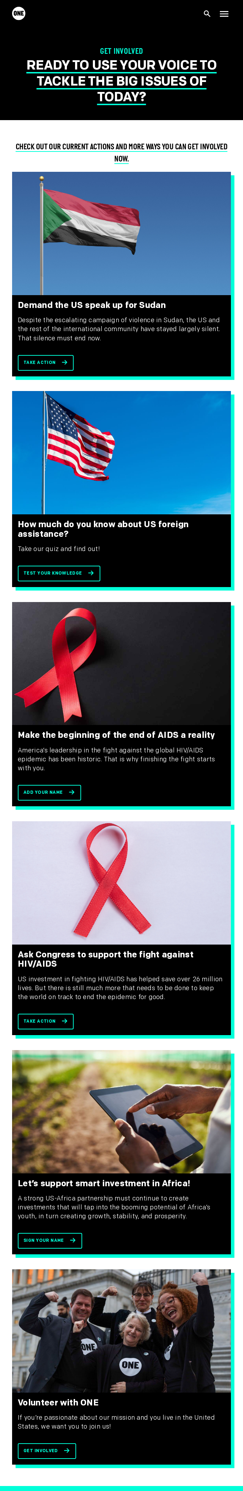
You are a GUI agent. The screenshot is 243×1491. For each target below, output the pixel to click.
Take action (39, 362)
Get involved (40, 1451)
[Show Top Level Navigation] (224, 13)
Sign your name (43, 1240)
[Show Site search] (207, 13)
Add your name (43, 792)
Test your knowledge (52, 573)
